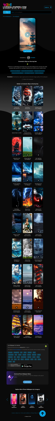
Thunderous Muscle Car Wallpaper (27, 184)
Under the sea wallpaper (15, 70)
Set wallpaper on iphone (29, 73)
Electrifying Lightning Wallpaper (17, 210)
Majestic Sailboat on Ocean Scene (16, 286)
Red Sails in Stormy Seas (27, 108)
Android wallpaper (17, 349)
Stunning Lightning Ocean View (16, 184)
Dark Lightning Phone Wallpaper (38, 159)
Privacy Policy (34, 413)
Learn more (27, 382)
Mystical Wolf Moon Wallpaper (38, 210)
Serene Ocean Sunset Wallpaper (27, 311)
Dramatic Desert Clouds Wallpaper (16, 311)
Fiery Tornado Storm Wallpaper (38, 286)
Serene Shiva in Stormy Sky (27, 260)
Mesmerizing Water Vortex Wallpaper (38, 260)
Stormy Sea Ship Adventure (17, 108)
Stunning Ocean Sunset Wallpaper (38, 337)
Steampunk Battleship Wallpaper (27, 337)
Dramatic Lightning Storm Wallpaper (38, 133)
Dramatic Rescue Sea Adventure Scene (27, 133)
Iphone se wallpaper (39, 73)
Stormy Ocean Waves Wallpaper (38, 235)
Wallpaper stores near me (39, 70)
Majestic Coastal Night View (16, 235)
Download (27, 51)
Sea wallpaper (16, 16)
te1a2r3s (31, 57)
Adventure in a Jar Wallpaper (16, 260)
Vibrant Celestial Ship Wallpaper (17, 337)
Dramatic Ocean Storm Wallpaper (38, 108)
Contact (13, 413)
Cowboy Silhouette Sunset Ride (38, 311)
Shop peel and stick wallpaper (17, 73)
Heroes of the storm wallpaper (27, 70)
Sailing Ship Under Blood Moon (16, 159)
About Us (18, 413)
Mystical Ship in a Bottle (16, 132)
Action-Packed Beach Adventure (27, 235)
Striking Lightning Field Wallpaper (27, 159)
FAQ (38, 413)
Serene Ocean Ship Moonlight (27, 286)
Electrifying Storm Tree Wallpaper (38, 184)
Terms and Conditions (25, 413)
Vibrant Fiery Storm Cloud (27, 210)
